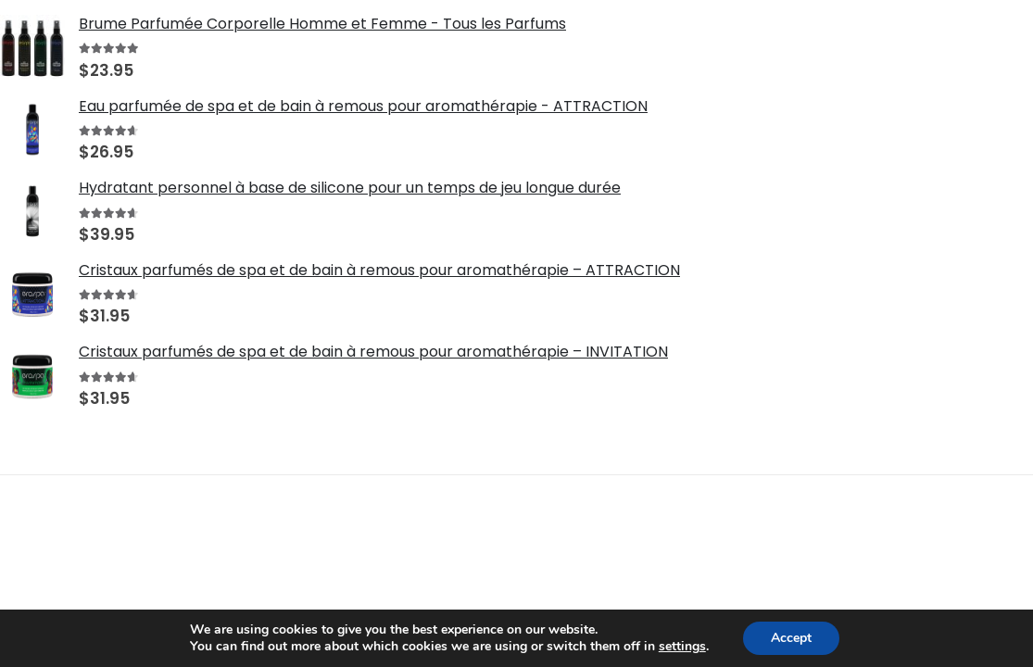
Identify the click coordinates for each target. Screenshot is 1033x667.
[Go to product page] (32, 47)
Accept (791, 638)
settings (682, 646)
